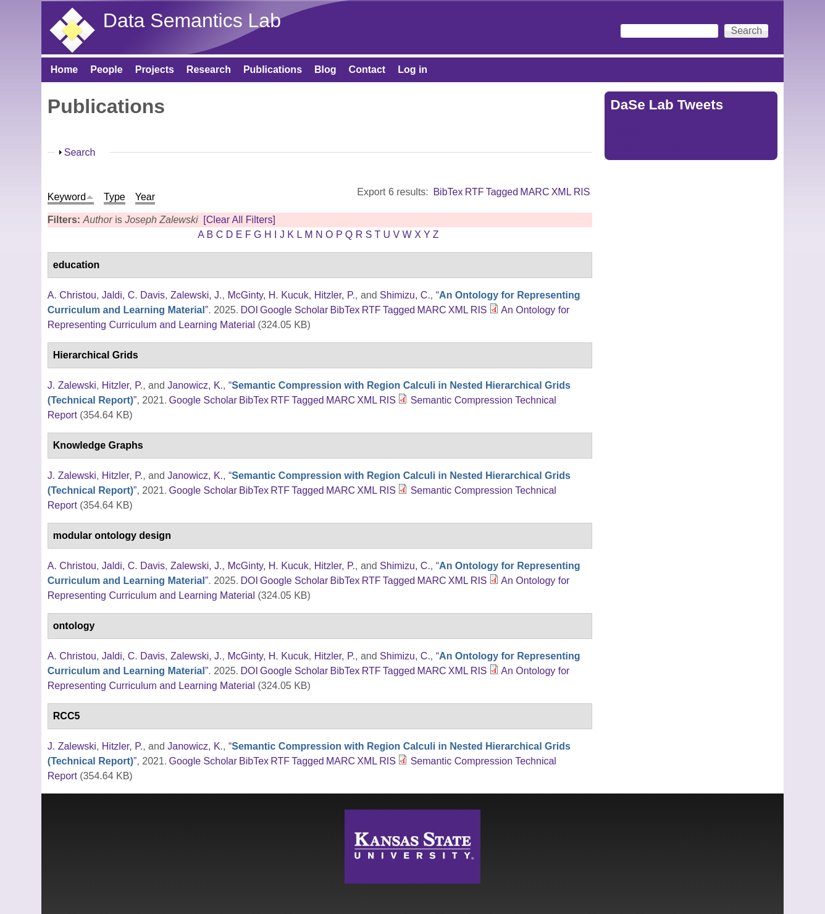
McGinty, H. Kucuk (267, 295)
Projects (154, 69)
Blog (325, 69)
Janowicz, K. (195, 385)
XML (561, 192)
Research (208, 69)
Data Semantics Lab (192, 20)
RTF (474, 192)
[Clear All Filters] (239, 219)
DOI (249, 310)
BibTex (448, 192)
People (106, 69)
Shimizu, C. (405, 295)
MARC (534, 192)
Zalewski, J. (196, 295)
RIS (582, 192)
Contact (367, 69)
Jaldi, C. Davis (133, 295)
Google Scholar (294, 310)
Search (80, 152)
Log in (412, 69)
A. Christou (72, 295)
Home (64, 69)
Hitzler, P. (334, 295)
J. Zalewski (72, 385)
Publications (272, 69)
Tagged (502, 192)
